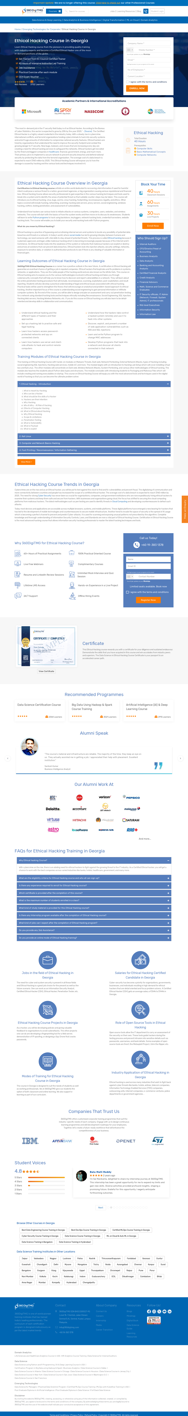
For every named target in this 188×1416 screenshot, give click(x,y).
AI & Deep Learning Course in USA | (71, 1364)
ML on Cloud (133, 20)
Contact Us (101, 1311)
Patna (80, 1258)
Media (99, 1325)
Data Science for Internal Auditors (102, 1356)
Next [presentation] (100, 1207)
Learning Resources (126, 11)
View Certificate (46, 671)
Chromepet (115, 1270)
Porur (152, 1270)
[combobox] (130, 49)
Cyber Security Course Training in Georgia (40, 1236)
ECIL (114, 1276)
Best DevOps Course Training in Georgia (88, 1230)
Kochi (55, 1276)
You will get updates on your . (139, 54)
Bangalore (26, 1270)
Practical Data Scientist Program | (52, 1387)
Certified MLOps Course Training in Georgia (131, 1230)
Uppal (82, 1270)
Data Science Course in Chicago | (56, 1371)
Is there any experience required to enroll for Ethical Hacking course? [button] (53, 885)
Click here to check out (108, 2)
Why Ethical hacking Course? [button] (33, 860)
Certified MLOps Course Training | (81, 1387)
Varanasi (146, 1258)
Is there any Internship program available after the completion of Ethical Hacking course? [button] (62, 915)
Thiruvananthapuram (111, 1258)
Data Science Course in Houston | (85, 1371)
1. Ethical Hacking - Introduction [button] (35, 384)
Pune (141, 1270)
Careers (100, 1315)
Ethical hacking (115, 238)
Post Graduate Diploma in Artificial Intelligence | (35, 1390)
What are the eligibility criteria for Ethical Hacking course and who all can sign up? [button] (59, 878)
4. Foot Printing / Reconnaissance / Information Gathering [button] (48, 450)
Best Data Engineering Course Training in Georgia (43, 1230)
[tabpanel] (121, 1188)
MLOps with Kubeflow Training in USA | (113, 1387)
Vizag (53, 1270)
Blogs (129, 1311)
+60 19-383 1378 (148, 545)
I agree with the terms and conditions (147, 81)
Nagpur (53, 1258)
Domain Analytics (149, 20)
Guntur (159, 1258)
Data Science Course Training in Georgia (82, 1236)
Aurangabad (122, 1264)
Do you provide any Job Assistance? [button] (36, 930)
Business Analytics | (72, 1368)
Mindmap (131, 1315)
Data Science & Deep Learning (46, 20)
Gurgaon (41, 1270)
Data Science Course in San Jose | (58, 1374)
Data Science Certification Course (39, 704)
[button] (7, 758)
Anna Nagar (27, 1282)
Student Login (157, 11)
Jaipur (24, 1258)
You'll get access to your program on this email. (140, 64)
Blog (139, 11)
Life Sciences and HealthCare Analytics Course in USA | (38, 1356)
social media (75, 235)
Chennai (138, 1264)
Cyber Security (44, 496)
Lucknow (67, 1258)
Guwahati (26, 1264)
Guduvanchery (98, 1276)
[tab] (94, 384)
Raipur (129, 1270)
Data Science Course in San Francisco (31, 1378)
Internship (101, 1320)
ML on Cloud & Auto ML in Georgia (121, 1236)
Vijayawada (68, 1270)
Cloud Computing (120, 501)
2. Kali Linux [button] (25, 436)
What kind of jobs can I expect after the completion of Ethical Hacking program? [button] (58, 923)
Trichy (96, 1264)
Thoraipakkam (97, 1270)
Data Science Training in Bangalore (37, 1242)
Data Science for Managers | (26, 1387)
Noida (108, 1264)
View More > (26, 462)
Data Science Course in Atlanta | (28, 1371)
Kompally (56, 1282)
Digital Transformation (114, 20)
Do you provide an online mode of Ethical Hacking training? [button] (48, 938)
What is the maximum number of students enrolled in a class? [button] (49, 900)
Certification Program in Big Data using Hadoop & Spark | (39, 1368)
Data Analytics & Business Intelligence (82, 20)
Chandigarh (42, 1264)
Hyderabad (71, 1282)
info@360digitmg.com (69, 1327)
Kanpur (151, 1264)
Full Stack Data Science (100, 1390)
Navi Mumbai (27, 1276)
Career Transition (104, 1329)
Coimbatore (145, 1276)
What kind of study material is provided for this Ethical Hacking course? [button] (54, 908)
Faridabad (131, 1258)
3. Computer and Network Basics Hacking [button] (39, 443)
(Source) (88, 131)
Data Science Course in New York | (29, 1374)
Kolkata (43, 1276)
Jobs (112, 11)
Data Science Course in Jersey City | (115, 1371)
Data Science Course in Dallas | (94, 1368)
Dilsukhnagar (128, 1276)
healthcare (54, 152)
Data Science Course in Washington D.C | (90, 1374)
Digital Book (132, 1320)
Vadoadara (38, 1258)
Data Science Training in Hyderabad (75, 1242)
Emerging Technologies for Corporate (41, 29)
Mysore (68, 1264)
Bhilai (159, 1276)
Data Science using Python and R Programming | (35, 1364)
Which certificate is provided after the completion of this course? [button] (51, 893)
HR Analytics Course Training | (75, 1356)
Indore (82, 1276)
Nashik (92, 1258)
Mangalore (82, 1264)
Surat (163, 1264)
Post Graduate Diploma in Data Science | (73, 1390)
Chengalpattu (89, 1282)
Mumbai (42, 1282)
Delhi (56, 1264)
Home (18, 29)
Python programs (40, 217)
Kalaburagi (68, 1276)
